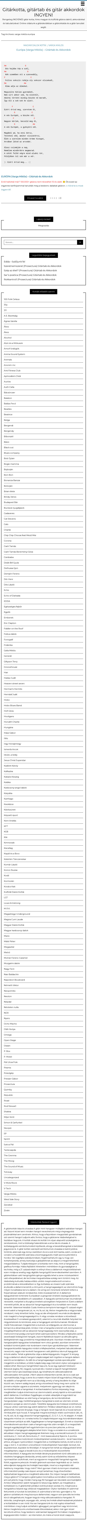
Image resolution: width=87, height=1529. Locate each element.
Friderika (8, 645)
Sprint (7, 1139)
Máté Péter (9, 941)
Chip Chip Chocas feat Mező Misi (20, 535)
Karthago (8, 798)
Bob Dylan (9, 458)
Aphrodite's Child (12, 376)
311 (5, 310)
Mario (7, 936)
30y (5, 304)
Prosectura (9, 1084)
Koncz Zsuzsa (10, 870)
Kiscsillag (8, 848)
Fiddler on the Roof (13, 628)
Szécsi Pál (9, 1144)
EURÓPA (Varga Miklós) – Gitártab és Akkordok (27, 176)
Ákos (6, 326)
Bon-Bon (8, 475)
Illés (6, 738)
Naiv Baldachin (11, 974)
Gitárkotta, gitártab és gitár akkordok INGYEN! (43, 12)
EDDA (7, 601)
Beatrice (8, 414)
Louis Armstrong (12, 903)
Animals (8, 359)
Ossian (7, 1045)
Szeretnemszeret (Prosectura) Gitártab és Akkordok (32, 266)
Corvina (7, 541)
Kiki (5, 837)
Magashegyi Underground (17, 914)
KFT (6, 826)
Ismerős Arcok (11, 749)
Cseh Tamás (10, 546)
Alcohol (7, 337)
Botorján (8, 486)
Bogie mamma (11, 464)
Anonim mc (10, 365)
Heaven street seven (14, 683)
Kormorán (9, 881)
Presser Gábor (11, 1078)
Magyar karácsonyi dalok (16, 930)
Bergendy (9, 431)
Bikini (6, 442)
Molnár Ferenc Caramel (16, 958)
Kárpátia (8, 793)
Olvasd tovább (35, 198)
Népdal (7, 1002)
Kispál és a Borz (11, 853)
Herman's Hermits (13, 689)
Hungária (8, 727)
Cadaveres (9, 513)
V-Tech (7, 1188)
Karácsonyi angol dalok (15, 787)
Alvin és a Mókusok (13, 343)
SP (5, 1133)
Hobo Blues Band (13, 705)
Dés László (9, 584)
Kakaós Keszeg (11, 777)
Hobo (7, 700)
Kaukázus (8, 804)
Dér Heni (8, 579)
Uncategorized (11, 1177)
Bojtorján (8, 469)
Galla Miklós (10, 650)
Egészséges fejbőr (13, 606)
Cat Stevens (10, 519)
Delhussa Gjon (11, 568)
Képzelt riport (11, 815)
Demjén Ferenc (12, 573)
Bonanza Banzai (12, 480)
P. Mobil (8, 1056)
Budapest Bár (11, 502)
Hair (6, 672)
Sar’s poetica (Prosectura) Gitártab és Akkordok (30, 275)
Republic (8, 1095)
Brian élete (9, 491)
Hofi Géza (9, 711)
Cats (6, 524)
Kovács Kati (9, 886)
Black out (8, 447)
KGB (6, 831)
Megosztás (43, 225)
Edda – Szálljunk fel (14, 261)
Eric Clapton (10, 623)
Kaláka (7, 782)
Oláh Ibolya (9, 1029)
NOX (6, 1013)
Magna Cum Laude (13, 919)
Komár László (10, 864)
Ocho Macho (10, 1023)
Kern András (10, 820)
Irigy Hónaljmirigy (12, 744)
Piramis (7, 1067)
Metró (7, 952)
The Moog (9, 1161)
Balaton (8, 398)
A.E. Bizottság (10, 316)
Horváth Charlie (11, 722)
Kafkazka (8, 771)
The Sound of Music (13, 1166)
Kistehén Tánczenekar (15, 859)
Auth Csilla (9, 387)
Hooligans (9, 716)
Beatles (7, 409)
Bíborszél (8, 436)
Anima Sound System (14, 354)
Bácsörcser (9, 392)
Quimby (8, 1089)
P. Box (7, 1051)
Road (6, 1100)
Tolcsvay (8, 1172)
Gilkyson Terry (10, 661)
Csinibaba (9, 557)
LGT (6, 897)
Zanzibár (8, 1205)
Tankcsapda (10, 1150)
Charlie (7, 530)
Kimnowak (9, 842)
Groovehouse (10, 667)
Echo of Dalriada (12, 595)
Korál (6, 875)
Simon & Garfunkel (13, 1122)
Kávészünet (10, 809)
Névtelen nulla (11, 1007)
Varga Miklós (56, 45)
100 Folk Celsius (11, 299)
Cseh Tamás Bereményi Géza (18, 552)
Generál (8, 656)
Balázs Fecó (10, 403)
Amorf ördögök (11, 348)
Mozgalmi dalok (12, 963)
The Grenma (10, 1155)
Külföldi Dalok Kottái (14, 892)
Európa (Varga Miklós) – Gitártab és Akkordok (43, 49)
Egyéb (7, 612)
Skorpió (7, 1128)
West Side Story (11, 1199)
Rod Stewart (10, 1106)
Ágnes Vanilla (10, 321)
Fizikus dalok (10, 634)
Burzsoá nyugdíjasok (14, 508)
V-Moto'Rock (10, 1183)
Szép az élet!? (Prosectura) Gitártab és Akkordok (30, 270)
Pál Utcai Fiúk (10, 1062)
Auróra (7, 381)
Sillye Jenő (9, 1117)
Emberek (8, 617)
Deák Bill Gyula (11, 562)
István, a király (10, 755)
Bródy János (10, 497)
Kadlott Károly (11, 765)
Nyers (7, 1018)
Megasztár (9, 947)
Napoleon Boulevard (14, 980)
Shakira (7, 1111)
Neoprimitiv (10, 991)
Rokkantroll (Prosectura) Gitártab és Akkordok (29, 279)
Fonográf (8, 639)
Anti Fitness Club (12, 370)
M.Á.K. (7, 908)
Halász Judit (10, 678)
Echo (6, 590)
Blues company (12, 453)
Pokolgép (9, 1073)
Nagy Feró (9, 969)
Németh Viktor (11, 985)
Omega (7, 1035)
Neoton (8, 996)
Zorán (7, 1210)
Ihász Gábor (10, 733)
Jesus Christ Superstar (15, 760)
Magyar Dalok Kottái (34, 45)
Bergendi (8, 425)
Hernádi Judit (10, 694)
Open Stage (10, 1040)
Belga (7, 420)
